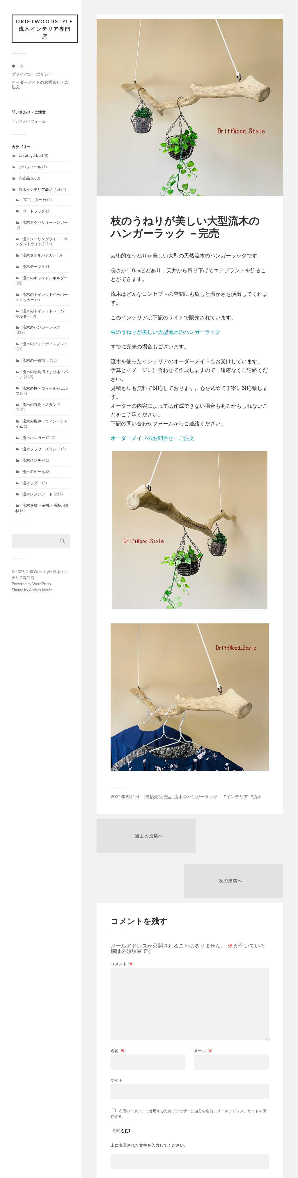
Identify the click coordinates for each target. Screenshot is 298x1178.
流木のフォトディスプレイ (45, 344)
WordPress (41, 584)
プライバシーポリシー (32, 74)
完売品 (24, 178)
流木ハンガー (33, 438)
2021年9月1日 (125, 796)
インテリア (237, 796)
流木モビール (33, 472)
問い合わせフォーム (29, 121)
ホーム (18, 67)
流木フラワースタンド (41, 449)
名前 (118, 1007)
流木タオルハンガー (39, 255)
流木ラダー (31, 483)
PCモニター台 (34, 200)
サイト (117, 1036)
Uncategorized (31, 156)
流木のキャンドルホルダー (45, 278)
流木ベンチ (31, 461)
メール (203, 1007)
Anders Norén (40, 590)
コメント (122, 920)
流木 (257, 796)
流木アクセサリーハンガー (45, 223)
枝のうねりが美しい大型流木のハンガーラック (166, 332)
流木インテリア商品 (36, 190)
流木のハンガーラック (41, 328)
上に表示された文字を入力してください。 (149, 1102)
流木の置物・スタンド (41, 405)
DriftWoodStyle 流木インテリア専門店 (45, 29)
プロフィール (30, 167)
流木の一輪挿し (35, 361)
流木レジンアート (37, 495)
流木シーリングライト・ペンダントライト (41, 242)
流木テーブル (33, 267)
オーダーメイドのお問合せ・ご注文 (40, 85)
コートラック (33, 211)
